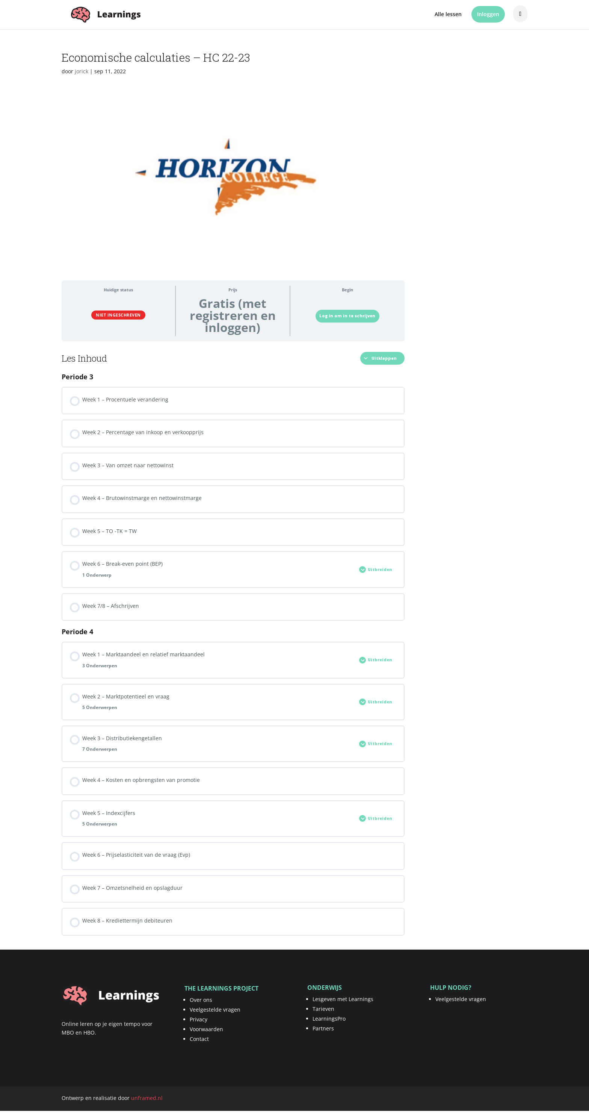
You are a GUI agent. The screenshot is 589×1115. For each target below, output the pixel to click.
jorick (81, 71)
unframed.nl (147, 1097)
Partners (323, 1028)
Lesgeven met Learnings (343, 999)
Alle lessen (448, 15)
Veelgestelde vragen (215, 1009)
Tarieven (323, 1008)
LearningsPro (329, 1018)
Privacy (198, 1019)
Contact (199, 1038)
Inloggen (488, 14)
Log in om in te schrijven (347, 315)
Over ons (201, 999)
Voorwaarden (206, 1029)
